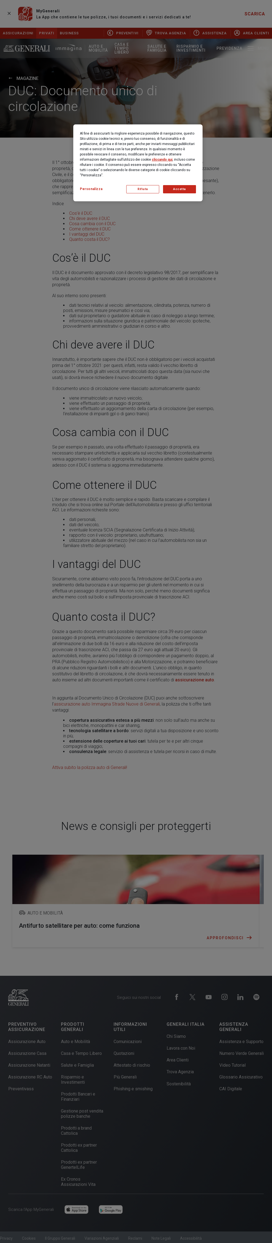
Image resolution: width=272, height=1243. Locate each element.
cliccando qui (162, 159)
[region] (138, 162)
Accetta (179, 189)
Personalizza (91, 189)
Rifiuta (143, 189)
